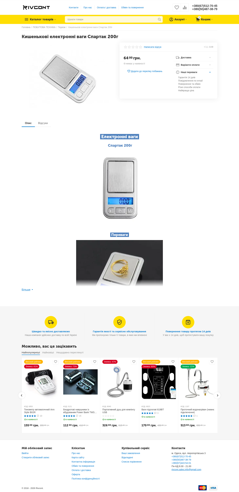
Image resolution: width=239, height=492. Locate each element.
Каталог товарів (41, 19)
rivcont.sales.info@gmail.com (186, 469)
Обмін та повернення (132, 7)
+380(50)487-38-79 (204, 9)
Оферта (76, 474)
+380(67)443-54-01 (181, 463)
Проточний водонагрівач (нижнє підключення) (197, 411)
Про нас (87, 7)
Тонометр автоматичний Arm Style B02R (39, 411)
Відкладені (127, 457)
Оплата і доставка (106, 7)
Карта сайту (78, 457)
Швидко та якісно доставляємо (51, 331)
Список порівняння (132, 461)
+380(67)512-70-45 (204, 5)
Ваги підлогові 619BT (153, 409)
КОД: (206, 47)
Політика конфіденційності (86, 478)
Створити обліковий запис (35, 457)
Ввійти (25, 453)
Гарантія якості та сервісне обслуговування (119, 331)
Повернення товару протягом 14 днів (188, 331)
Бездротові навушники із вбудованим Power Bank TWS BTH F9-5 (79, 411)
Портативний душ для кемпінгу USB (118, 411)
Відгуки (43, 123)
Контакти (73, 7)
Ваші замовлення (131, 453)
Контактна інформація (83, 461)
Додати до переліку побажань (144, 71)
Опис (28, 123)
